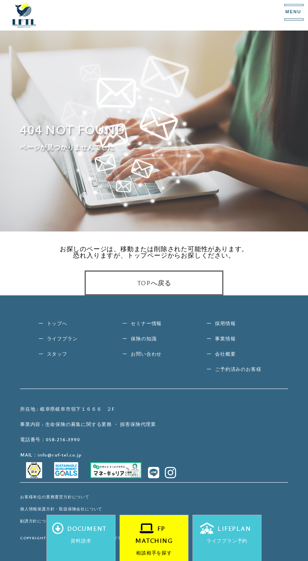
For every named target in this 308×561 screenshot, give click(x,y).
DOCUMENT (81, 535)
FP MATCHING (154, 541)
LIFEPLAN (227, 535)
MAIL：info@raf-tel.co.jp (50, 454)
